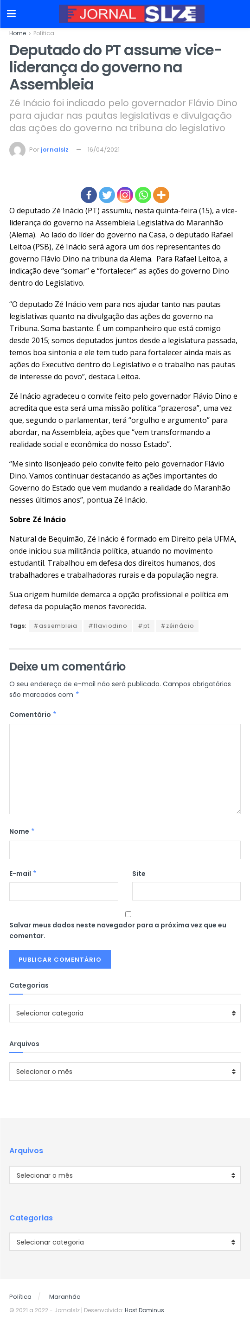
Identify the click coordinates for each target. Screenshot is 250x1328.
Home (17, 33)
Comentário (33, 714)
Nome (22, 831)
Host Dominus (144, 1310)
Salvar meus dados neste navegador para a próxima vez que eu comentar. (117, 930)
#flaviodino (107, 626)
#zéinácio (177, 626)
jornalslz (55, 149)
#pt (144, 626)
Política (43, 33)
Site (139, 873)
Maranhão (65, 1296)
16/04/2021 (104, 149)
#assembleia (55, 626)
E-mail (23, 873)
